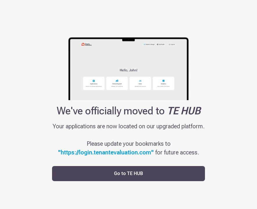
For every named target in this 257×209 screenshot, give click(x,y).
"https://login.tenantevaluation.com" (106, 152)
